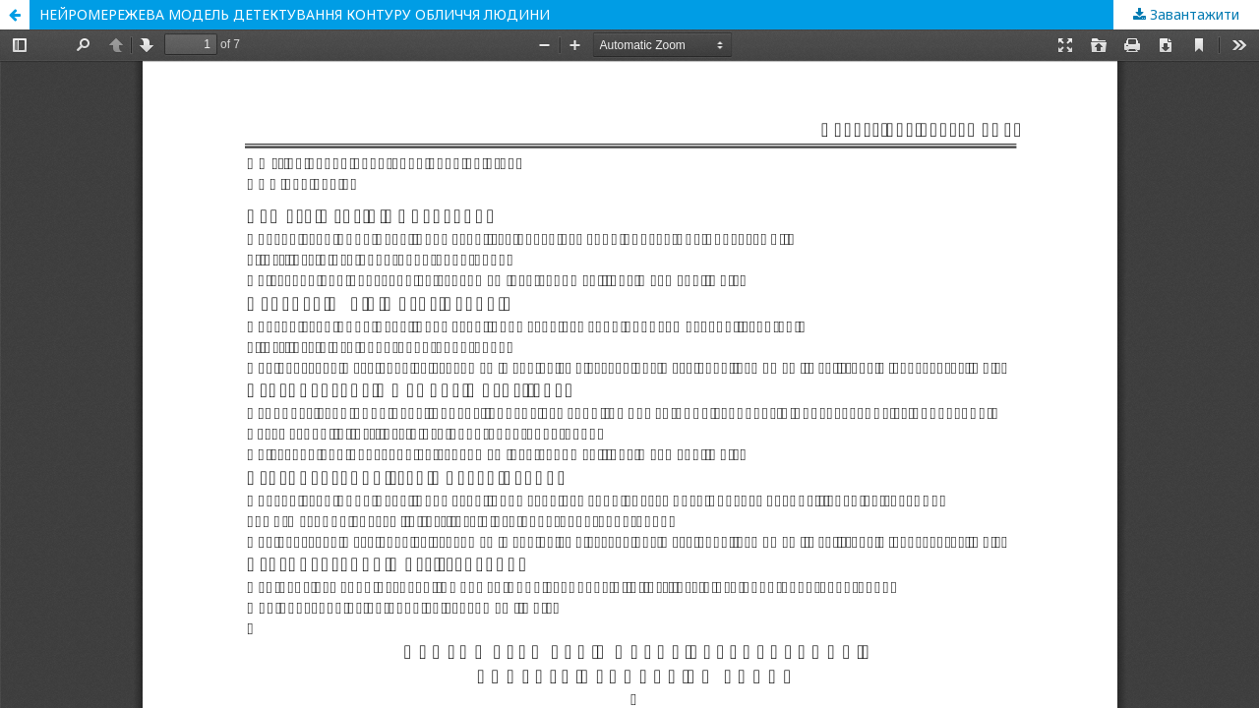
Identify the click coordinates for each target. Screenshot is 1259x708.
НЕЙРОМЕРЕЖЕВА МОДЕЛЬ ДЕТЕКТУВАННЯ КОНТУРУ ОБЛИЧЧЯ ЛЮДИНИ (294, 14)
